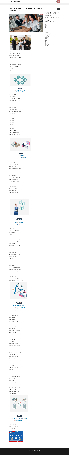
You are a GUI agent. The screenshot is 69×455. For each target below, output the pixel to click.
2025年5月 (46, 24)
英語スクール (46, 42)
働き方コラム (46, 39)
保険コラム (46, 38)
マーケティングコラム (48, 36)
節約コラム (46, 41)
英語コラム (46, 42)
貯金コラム (46, 43)
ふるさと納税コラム (47, 32)
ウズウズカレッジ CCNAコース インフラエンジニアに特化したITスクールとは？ (52, 17)
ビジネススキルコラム (48, 34)
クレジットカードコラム (48, 33)
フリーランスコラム (47, 35)
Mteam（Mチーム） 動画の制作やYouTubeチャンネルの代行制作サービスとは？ (52, 16)
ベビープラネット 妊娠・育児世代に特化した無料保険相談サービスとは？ (52, 12)
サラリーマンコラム (47, 34)
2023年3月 (46, 28)
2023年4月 (46, 27)
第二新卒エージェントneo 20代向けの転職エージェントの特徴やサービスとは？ (52, 15)
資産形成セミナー (47, 44)
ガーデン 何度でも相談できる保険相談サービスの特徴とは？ (52, 14)
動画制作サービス (47, 40)
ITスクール (46, 31)
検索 (45, 7)
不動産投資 (46, 37)
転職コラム (46, 45)
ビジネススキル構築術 (14, 1)
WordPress (42, 451)
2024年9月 (46, 25)
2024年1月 (46, 26)
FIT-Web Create (34, 451)
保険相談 (11, 12)
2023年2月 (46, 28)
